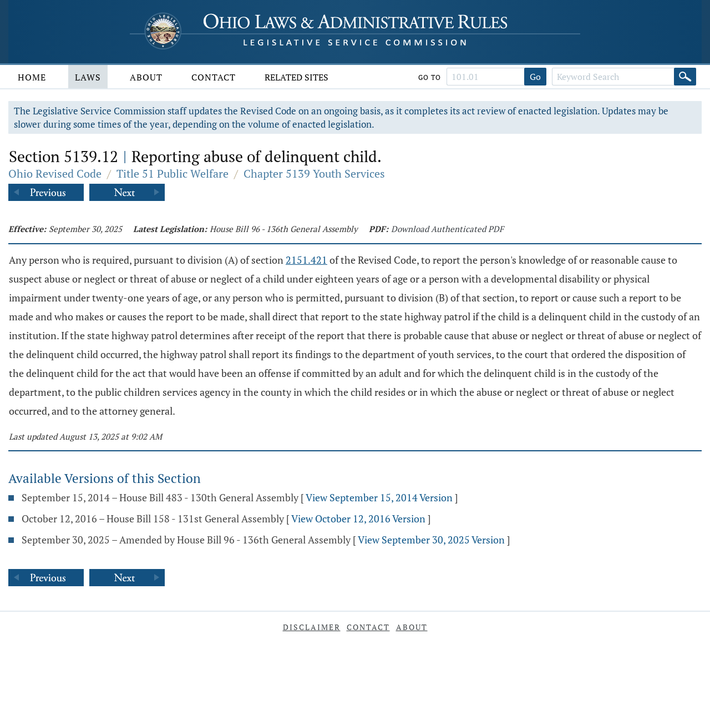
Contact (213, 77)
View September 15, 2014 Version (379, 497)
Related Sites (296, 77)
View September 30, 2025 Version (431, 539)
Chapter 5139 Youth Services (314, 173)
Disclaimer (312, 627)
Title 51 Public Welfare (172, 173)
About (146, 77)
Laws (88, 77)
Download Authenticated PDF (447, 228)
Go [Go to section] (535, 77)
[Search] (685, 76)
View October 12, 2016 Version (358, 518)
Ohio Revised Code (55, 173)
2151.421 (306, 259)
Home (32, 77)
